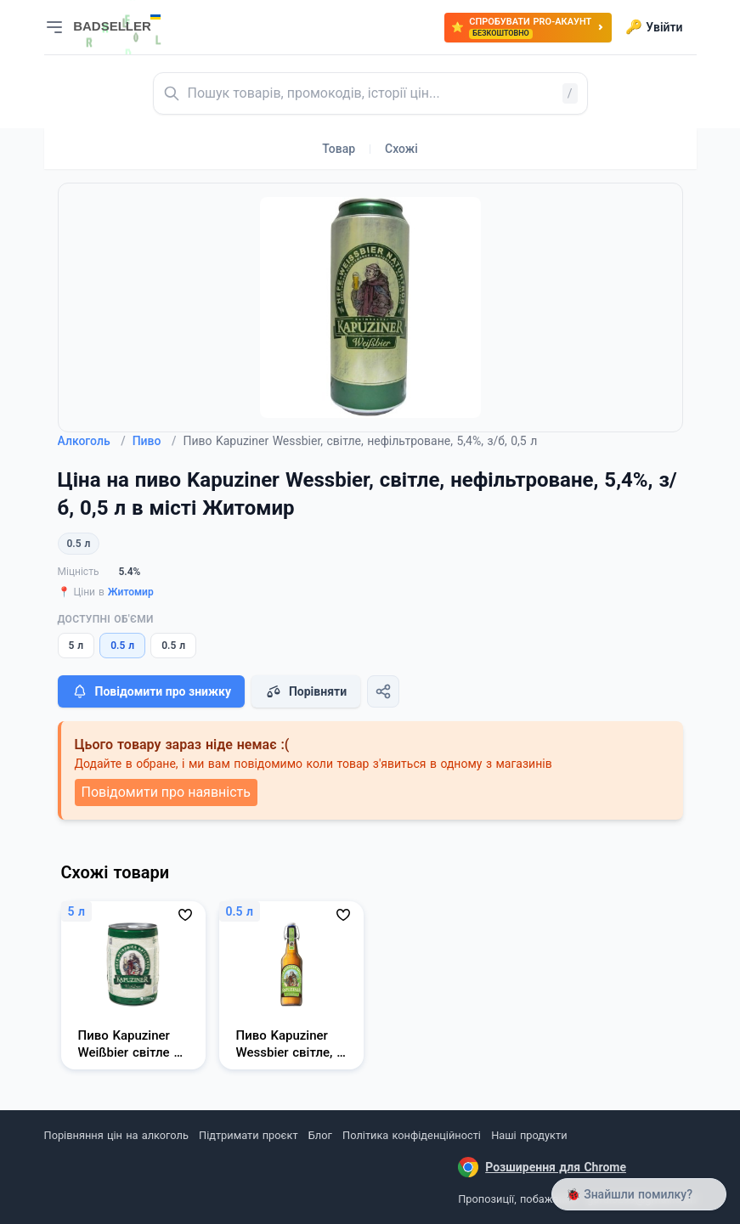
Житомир (131, 592)
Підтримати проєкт (248, 1135)
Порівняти (306, 691)
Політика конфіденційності (411, 1135)
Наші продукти (529, 1135)
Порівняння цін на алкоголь (116, 1135)
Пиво (155, 441)
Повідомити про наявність (166, 792)
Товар (338, 148)
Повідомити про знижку (151, 691)
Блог (320, 1135)
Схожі (401, 148)
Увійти (653, 27)
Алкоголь (92, 441)
